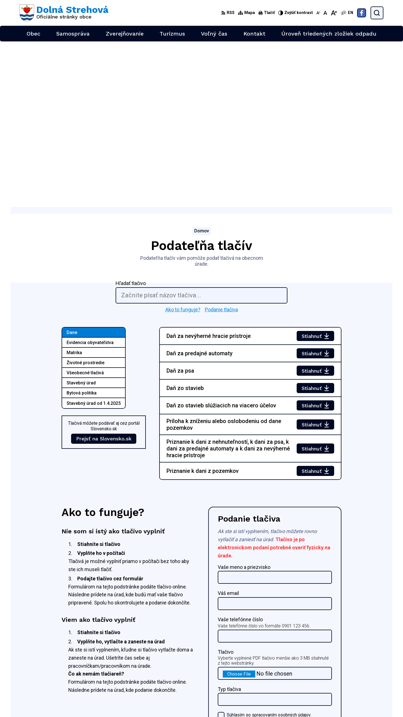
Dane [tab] (72, 167)
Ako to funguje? (182, 144)
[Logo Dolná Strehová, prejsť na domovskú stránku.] (64, 12)
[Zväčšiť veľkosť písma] (334, 12)
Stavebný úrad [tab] (81, 217)
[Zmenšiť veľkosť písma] (318, 12)
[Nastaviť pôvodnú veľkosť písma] (325, 12)
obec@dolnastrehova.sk (359, 680)
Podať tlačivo (242, 580)
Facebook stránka (353, 686)
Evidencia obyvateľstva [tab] (90, 177)
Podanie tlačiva (221, 144)
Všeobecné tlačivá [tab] (85, 207)
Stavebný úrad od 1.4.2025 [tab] (94, 237)
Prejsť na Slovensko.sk (104, 273)
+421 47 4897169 (353, 674)
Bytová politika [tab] (82, 227)
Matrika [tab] (74, 187)
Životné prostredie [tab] (85, 197)
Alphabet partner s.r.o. (93, 648)
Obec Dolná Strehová (73, 653)
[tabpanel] (250, 238)
